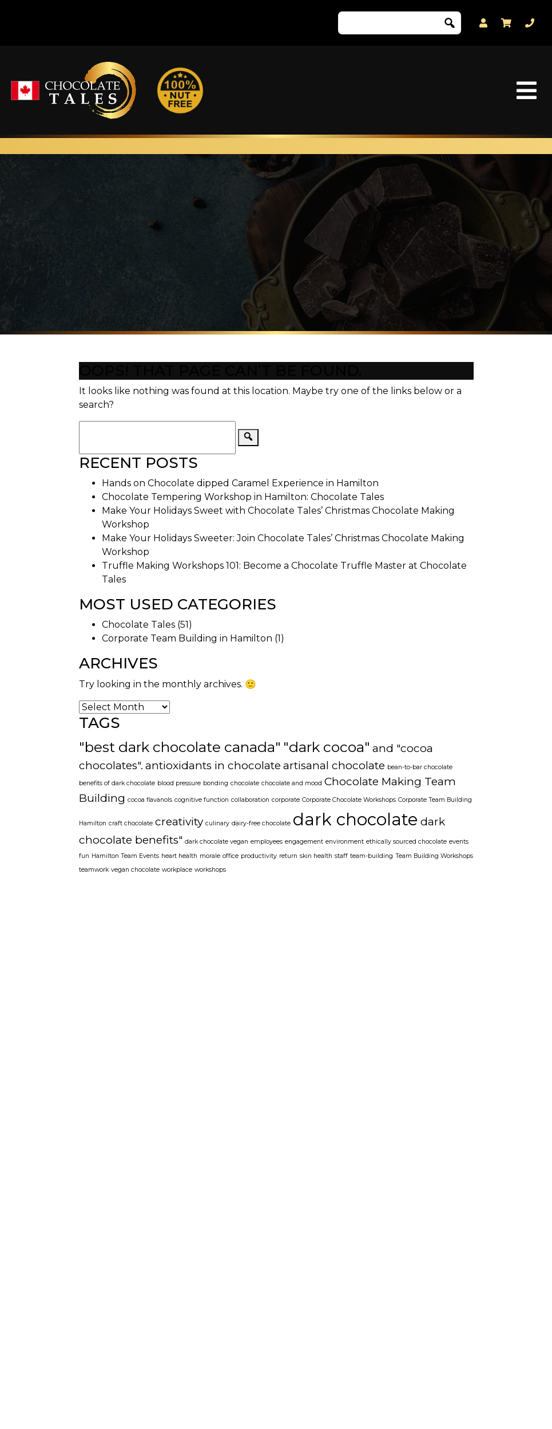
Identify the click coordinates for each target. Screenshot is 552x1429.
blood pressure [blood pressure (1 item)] (179, 783)
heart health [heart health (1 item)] (179, 856)
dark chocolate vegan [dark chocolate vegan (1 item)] (216, 841)
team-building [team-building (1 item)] (371, 856)
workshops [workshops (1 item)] (210, 869)
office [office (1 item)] (231, 856)
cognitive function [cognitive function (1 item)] (201, 800)
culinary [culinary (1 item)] (217, 823)
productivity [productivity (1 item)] (259, 856)
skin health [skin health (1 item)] (316, 856)
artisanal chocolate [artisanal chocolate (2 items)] (334, 765)
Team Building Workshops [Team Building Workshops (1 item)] (434, 856)
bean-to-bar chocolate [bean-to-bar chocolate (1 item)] (419, 767)
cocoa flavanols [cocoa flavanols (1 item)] (150, 800)
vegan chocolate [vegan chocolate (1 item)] (135, 869)
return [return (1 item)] (288, 856)
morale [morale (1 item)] (210, 856)
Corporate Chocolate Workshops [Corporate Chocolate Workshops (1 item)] (349, 800)
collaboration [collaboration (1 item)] (250, 800)
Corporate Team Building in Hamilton (187, 638)
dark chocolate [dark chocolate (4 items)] (355, 819)
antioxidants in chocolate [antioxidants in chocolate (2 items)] (213, 765)
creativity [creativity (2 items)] (179, 821)
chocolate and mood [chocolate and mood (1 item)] (291, 783)
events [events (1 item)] (458, 841)
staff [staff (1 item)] (341, 856)
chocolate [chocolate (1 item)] (245, 783)
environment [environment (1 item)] (344, 841)
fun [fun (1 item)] (84, 856)
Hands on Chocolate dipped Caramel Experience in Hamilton (240, 483)
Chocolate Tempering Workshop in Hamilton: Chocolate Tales (243, 496)
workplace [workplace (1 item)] (177, 869)
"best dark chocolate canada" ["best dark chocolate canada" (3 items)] (180, 746)
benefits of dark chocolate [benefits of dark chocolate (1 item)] (117, 783)
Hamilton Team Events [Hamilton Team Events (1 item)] (125, 856)
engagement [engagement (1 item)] (304, 841)
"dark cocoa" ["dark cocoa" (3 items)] (326, 746)
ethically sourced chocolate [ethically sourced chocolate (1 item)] (406, 841)
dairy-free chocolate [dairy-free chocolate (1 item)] (261, 823)
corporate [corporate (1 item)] (286, 800)
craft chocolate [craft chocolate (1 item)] (131, 823)
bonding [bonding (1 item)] (215, 783)
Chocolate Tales (138, 624)
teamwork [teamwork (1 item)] (94, 869)
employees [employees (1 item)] (267, 841)
